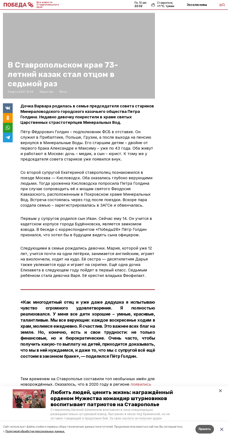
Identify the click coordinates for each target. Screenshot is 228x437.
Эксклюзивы (197, 5)
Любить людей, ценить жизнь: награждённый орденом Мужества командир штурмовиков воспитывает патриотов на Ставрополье (111, 398)
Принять (205, 429)
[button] (29, 398)
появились (141, 384)
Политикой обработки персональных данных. (35, 431)
